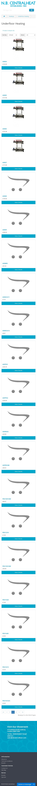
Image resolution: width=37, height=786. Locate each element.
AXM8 (5, 196)
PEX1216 (6, 532)
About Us (4, 759)
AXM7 (5, 162)
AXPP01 (5, 364)
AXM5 (5, 95)
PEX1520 (6, 600)
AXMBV (5, 263)
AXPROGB (6, 465)
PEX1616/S (6, 701)
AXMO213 (6, 331)
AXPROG (5, 432)
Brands (3, 763)
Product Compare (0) (8, 30)
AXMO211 (6, 297)
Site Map (3, 770)
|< (3, 712)
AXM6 (5, 129)
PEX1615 (6, 667)
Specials (3, 777)
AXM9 (5, 230)
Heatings (11, 16)
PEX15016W (7, 566)
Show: (22, 35)
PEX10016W (7, 499)
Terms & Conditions (6, 761)
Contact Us (4, 768)
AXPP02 (5, 398)
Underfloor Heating (23, 16)
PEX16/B (5, 633)
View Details (18, 68)
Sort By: (5, 35)
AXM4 (5, 61)
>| (22, 712)
